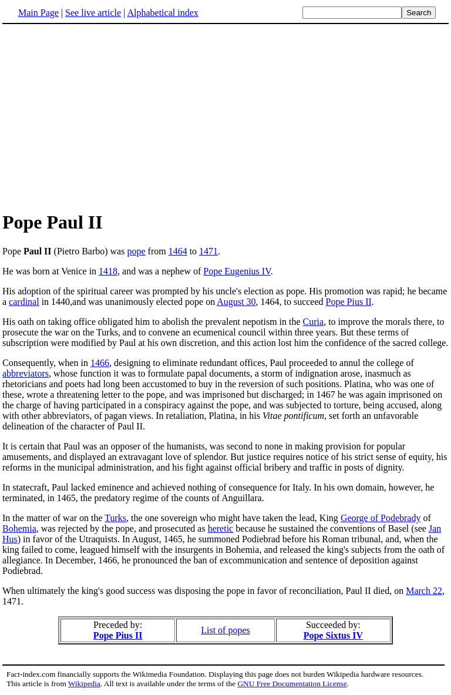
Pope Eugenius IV (236, 271)
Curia (313, 322)
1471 (208, 251)
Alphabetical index (162, 13)
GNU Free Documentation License (291, 683)
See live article (93, 13)
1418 (108, 271)
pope (136, 251)
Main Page (38, 13)
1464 (178, 251)
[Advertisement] (225, 117)
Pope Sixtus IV (333, 635)
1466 (99, 363)
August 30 (236, 302)
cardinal (24, 302)
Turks (115, 518)
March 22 (424, 591)
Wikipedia (84, 683)
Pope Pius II (349, 302)
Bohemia (19, 528)
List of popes (225, 630)
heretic (221, 528)
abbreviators (25, 373)
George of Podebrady (381, 518)
